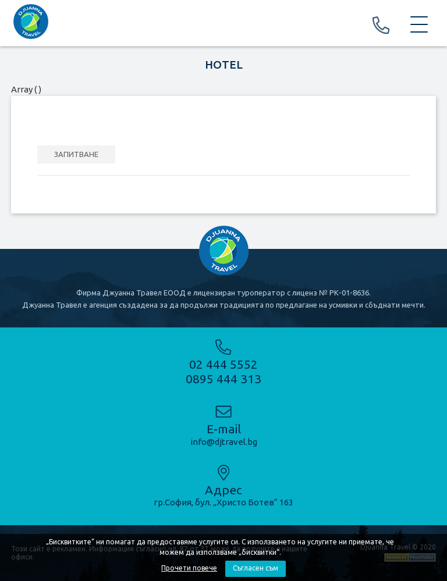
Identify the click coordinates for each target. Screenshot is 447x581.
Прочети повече (189, 568)
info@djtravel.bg (223, 442)
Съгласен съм (255, 568)
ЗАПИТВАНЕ (76, 154)
